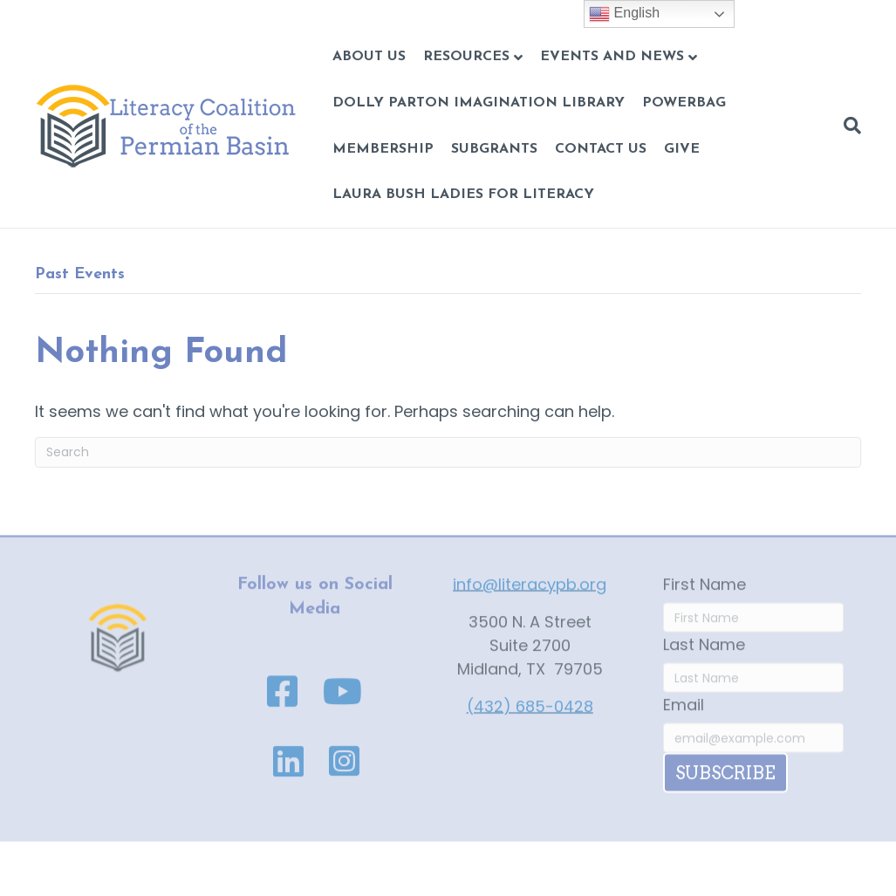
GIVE (682, 149)
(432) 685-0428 (530, 714)
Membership (383, 149)
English (624, 13)
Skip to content (59, 12)
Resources (466, 57)
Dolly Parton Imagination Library (478, 103)
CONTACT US (600, 149)
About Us (369, 57)
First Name (704, 592)
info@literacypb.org (529, 592)
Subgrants (494, 149)
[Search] (848, 126)
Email (683, 712)
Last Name (704, 652)
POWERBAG (684, 103)
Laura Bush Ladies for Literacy (463, 195)
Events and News (612, 57)
